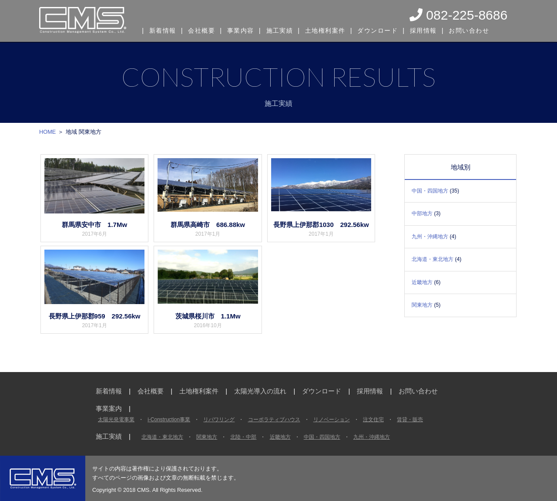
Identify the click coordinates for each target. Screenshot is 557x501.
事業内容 (243, 29)
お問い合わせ (476, 29)
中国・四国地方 (430, 191)
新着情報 (163, 29)
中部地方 (422, 213)
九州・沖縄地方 (430, 237)
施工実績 (282, 29)
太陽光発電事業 (116, 419)
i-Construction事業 (169, 419)
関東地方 (422, 305)
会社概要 (203, 29)
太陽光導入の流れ (260, 391)
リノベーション (331, 419)
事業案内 (109, 408)
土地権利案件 (329, 29)
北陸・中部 (243, 437)
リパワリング (219, 419)
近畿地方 (422, 282)
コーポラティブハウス (274, 419)
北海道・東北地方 (432, 259)
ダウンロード (383, 29)
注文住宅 (373, 419)
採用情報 (429, 29)
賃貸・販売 (410, 419)
